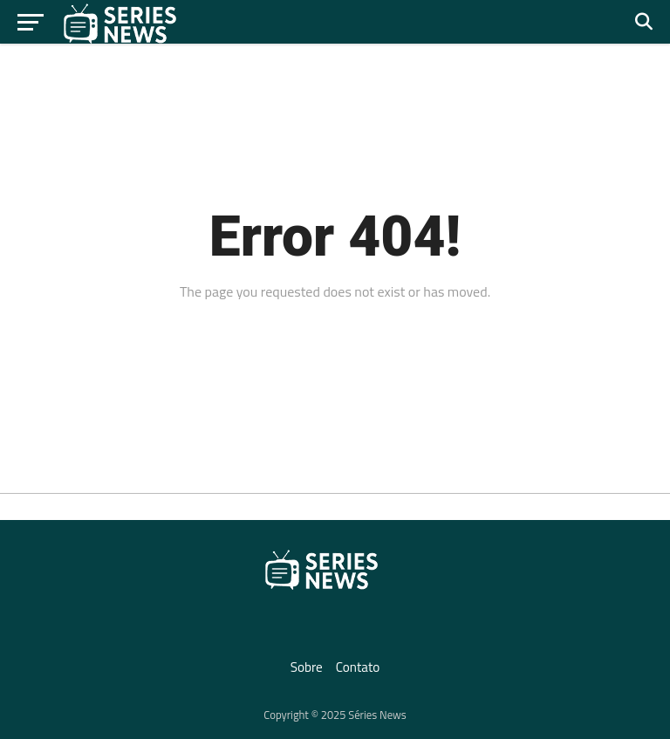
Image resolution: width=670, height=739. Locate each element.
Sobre (307, 667)
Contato (358, 667)
